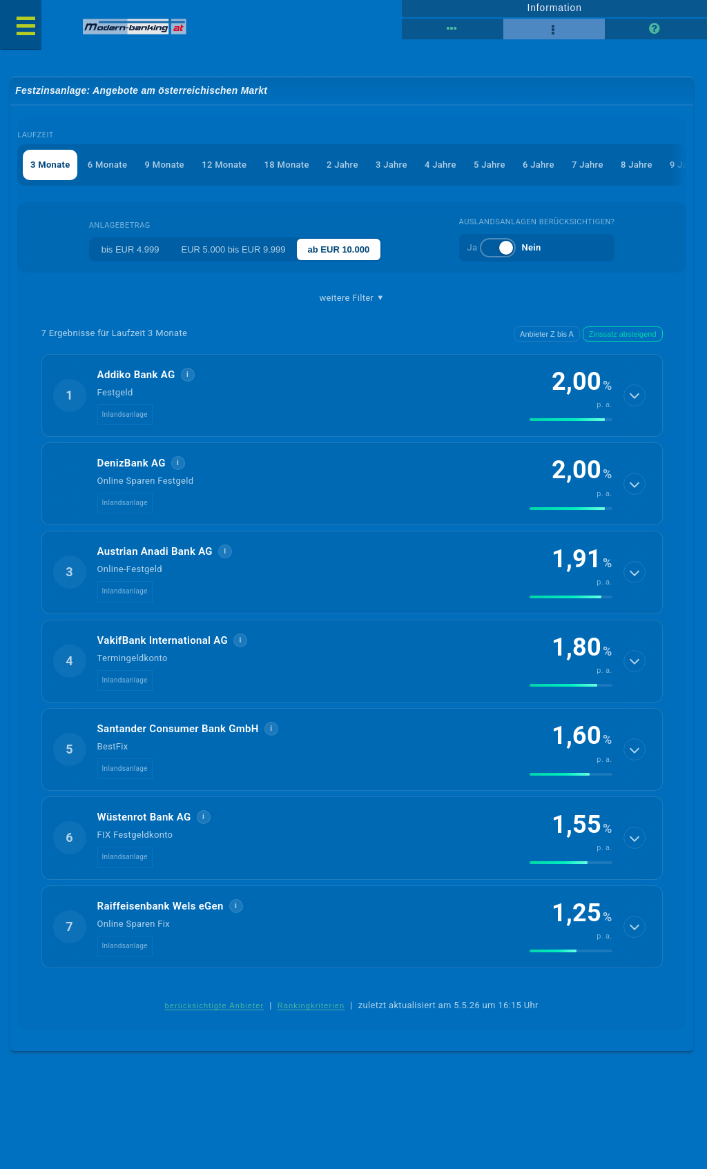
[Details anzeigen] (634, 395)
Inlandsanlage (125, 414)
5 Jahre (489, 164)
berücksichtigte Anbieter (214, 1005)
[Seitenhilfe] (655, 29)
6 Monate (107, 164)
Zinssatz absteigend (623, 334)
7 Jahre (587, 164)
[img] (571, 419)
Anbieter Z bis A (547, 334)
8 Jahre (636, 164)
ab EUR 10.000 (339, 249)
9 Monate (164, 164)
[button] (352, 395)
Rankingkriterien (311, 1005)
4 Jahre (440, 164)
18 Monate (286, 164)
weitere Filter (352, 298)
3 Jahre (391, 164)
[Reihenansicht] (452, 29)
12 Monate (224, 164)
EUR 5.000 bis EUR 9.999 (234, 249)
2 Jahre (342, 164)
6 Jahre (538, 164)
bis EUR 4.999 (130, 249)
